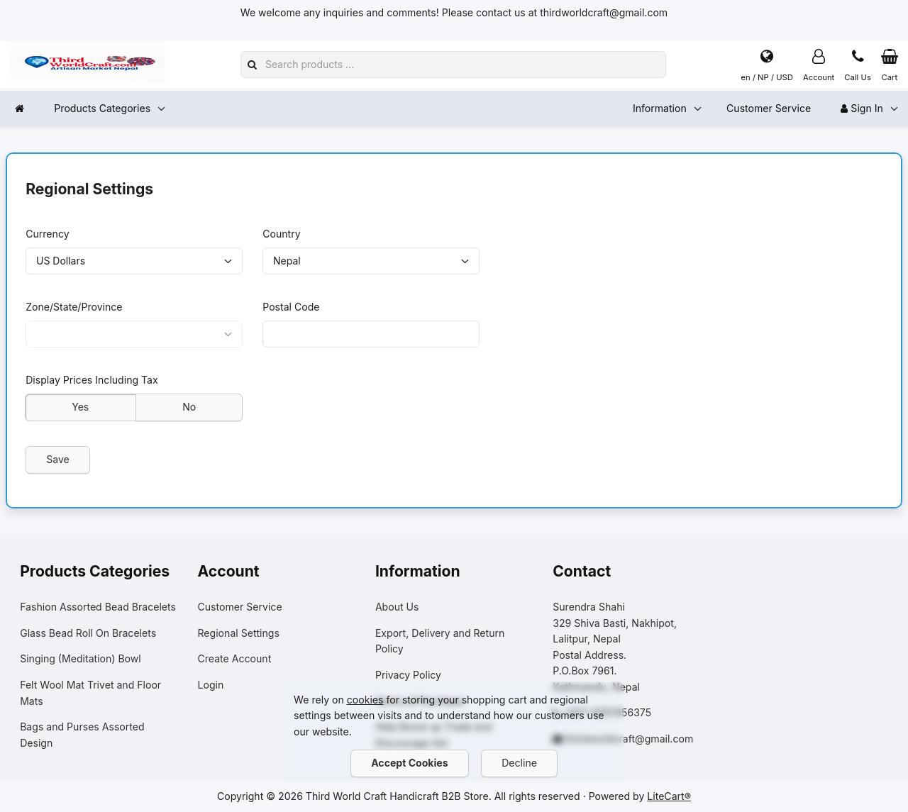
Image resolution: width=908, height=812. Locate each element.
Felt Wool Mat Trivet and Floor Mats (90, 693)
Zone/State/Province (74, 307)
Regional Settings (238, 633)
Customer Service (768, 108)
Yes (80, 407)
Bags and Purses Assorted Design (82, 735)
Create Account (235, 658)
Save (58, 459)
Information (660, 108)
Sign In (861, 108)
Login (211, 685)
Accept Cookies (409, 763)
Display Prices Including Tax (92, 380)
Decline (520, 763)
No (189, 407)
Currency (47, 234)
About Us (397, 607)
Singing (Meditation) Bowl (80, 658)
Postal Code (290, 307)
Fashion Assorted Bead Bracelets (98, 607)
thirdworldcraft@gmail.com (629, 739)
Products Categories (102, 108)
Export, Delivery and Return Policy (439, 641)
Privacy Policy (408, 675)
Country (281, 234)
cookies (365, 700)
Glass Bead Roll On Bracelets (88, 633)
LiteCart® (669, 796)
